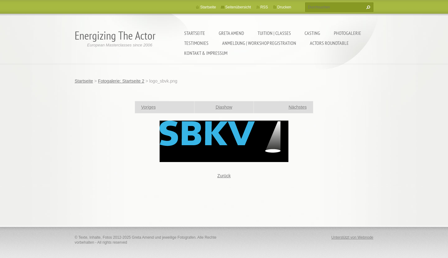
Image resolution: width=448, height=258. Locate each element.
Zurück (224, 175)
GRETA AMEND (231, 33)
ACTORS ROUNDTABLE (329, 43)
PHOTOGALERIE (347, 33)
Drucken (284, 7)
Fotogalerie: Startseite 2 (121, 81)
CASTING (312, 33)
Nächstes (298, 107)
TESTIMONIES (196, 43)
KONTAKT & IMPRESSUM (205, 53)
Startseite (194, 33)
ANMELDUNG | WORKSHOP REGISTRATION (259, 43)
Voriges (148, 107)
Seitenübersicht (238, 7)
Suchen (367, 7)
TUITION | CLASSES (274, 33)
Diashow (224, 107)
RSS (264, 7)
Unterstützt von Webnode (352, 237)
